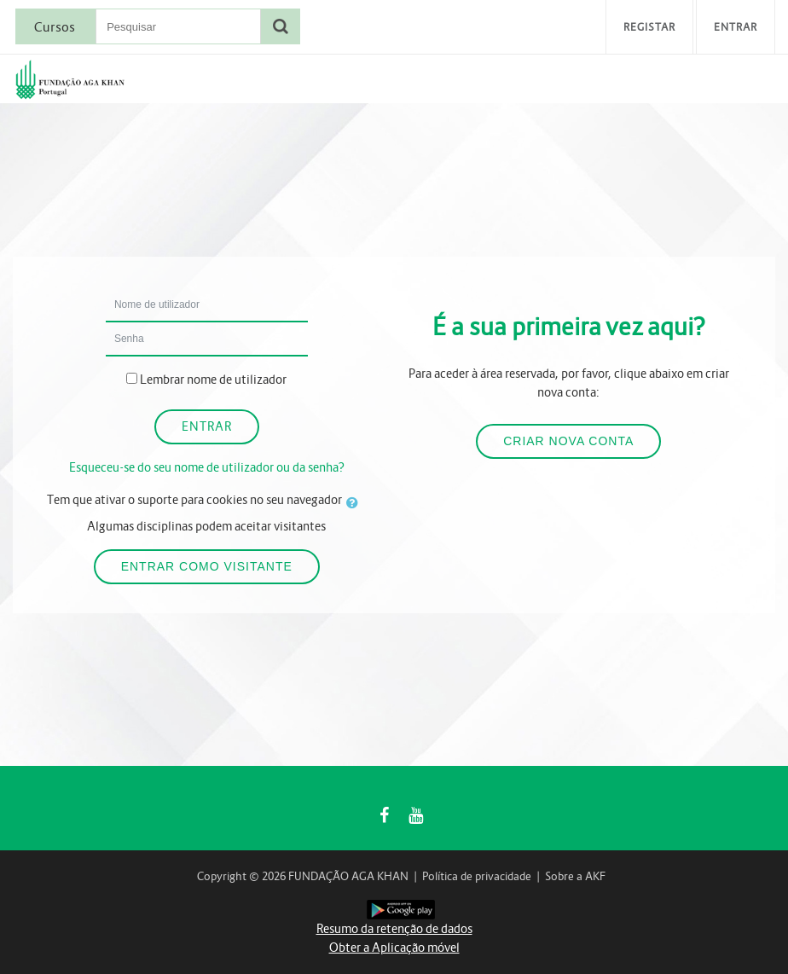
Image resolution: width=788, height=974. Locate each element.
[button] (356, 502)
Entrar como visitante (207, 566)
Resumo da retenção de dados (394, 928)
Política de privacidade (476, 876)
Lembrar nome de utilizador (213, 379)
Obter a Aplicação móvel (394, 947)
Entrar (735, 26)
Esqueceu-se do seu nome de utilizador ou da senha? (207, 467)
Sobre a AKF (575, 876)
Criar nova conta (568, 441)
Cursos (54, 27)
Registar (649, 26)
